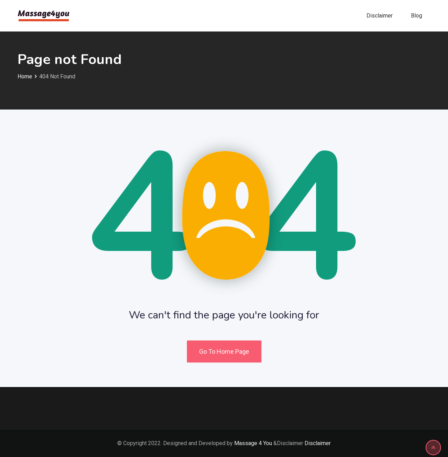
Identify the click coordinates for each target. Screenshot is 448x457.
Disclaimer (379, 15)
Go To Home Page (224, 351)
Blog (416, 15)
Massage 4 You (253, 443)
